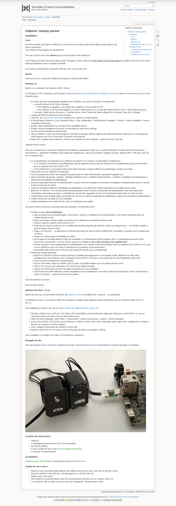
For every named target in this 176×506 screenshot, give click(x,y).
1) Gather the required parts (141, 50)
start (34, 17)
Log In (152, 2)
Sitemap (151, 10)
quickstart (56, 17)
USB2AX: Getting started (136, 32)
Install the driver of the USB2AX (38, 461)
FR (29, 303)
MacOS (133, 39)
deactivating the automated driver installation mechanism (94, 93)
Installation (133, 34)
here (84, 69)
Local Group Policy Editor (53, 118)
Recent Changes (127, 10)
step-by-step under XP (88, 308)
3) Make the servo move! (140, 54)
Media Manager (141, 10)
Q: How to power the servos (69, 449)
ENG (141, 300)
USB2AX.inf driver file (77, 295)
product (40, 17)
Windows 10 (135, 42)
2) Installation (136, 52)
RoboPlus (81, 461)
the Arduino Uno (68, 308)
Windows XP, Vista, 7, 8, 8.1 (141, 44)
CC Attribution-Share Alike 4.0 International (123, 497)
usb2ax (48, 17)
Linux (133, 37)
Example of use (135, 47)
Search (153, 6)
